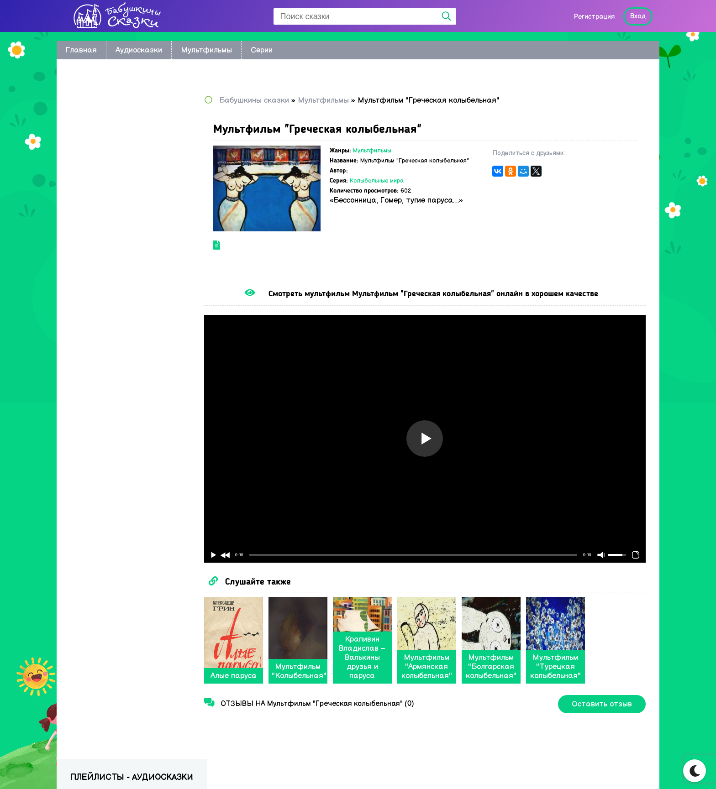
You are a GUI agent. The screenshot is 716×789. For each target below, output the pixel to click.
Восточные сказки (102, 132)
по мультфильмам (101, 119)
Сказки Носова (96, 224)
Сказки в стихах (97, 317)
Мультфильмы (206, 50)
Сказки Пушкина (98, 264)
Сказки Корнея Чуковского (116, 198)
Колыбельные (94, 145)
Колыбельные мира (394, 188)
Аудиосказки (139, 50)
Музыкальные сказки (106, 304)
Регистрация (594, 16)
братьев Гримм (96, 158)
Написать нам (614, 769)
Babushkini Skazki (113, 767)
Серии (262, 50)
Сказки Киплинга (99, 185)
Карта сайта (551, 769)
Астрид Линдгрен (100, 171)
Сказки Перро (94, 251)
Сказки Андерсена (102, 238)
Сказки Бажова (97, 291)
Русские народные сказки (115, 211)
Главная (81, 50)
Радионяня (89, 277)
